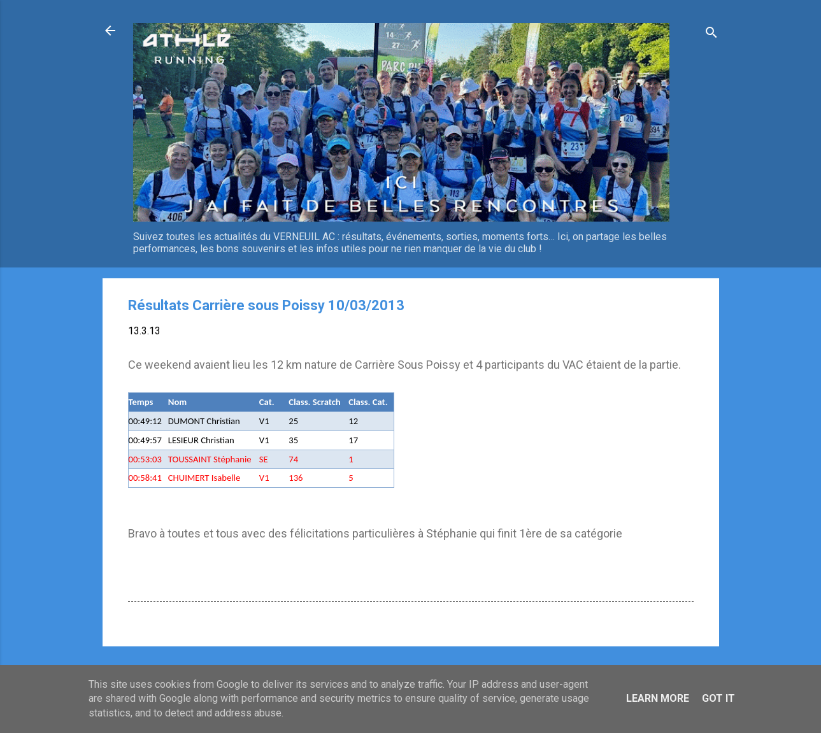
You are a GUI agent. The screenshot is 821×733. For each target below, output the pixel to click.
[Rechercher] (711, 34)
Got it (718, 698)
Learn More (657, 698)
